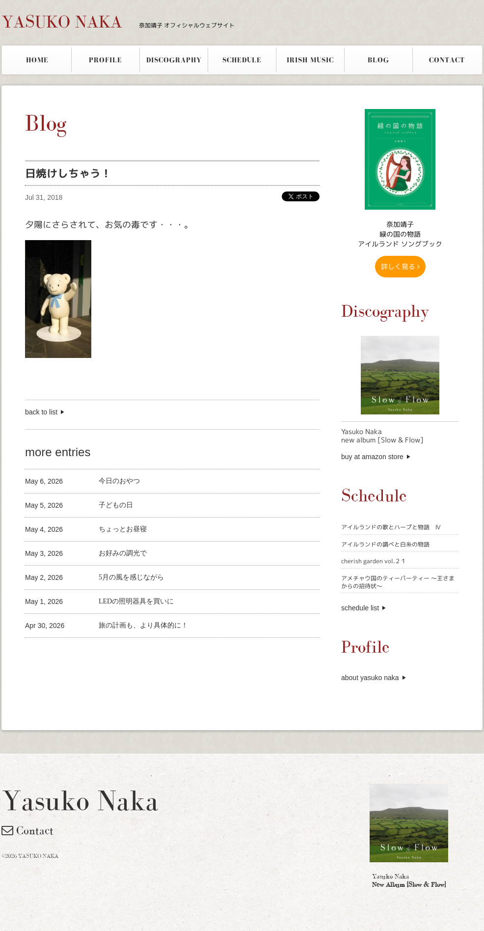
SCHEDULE (242, 60)
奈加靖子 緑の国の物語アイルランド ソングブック (400, 233)
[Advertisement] (140, 654)
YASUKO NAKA (118, 21)
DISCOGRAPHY (174, 60)
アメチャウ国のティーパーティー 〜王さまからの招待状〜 (398, 582)
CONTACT (447, 60)
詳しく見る (400, 266)
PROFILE (105, 60)
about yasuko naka (370, 678)
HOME (37, 60)
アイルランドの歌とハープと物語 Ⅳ (391, 527)
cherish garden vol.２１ (373, 561)
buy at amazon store (372, 457)
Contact (27, 830)
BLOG (378, 60)
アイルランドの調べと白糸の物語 (385, 544)
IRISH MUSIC (310, 60)
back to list (41, 412)
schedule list (360, 608)
